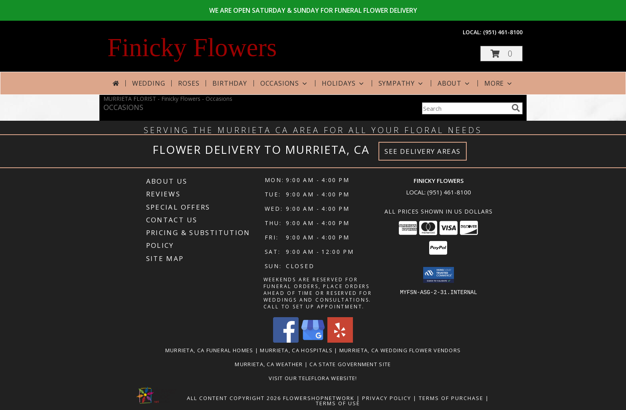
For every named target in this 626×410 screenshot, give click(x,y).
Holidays (343, 83)
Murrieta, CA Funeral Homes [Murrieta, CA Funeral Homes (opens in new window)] (209, 350)
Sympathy (401, 83)
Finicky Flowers (192, 47)
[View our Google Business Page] (313, 340)
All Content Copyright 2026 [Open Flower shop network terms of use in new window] (234, 398)
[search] (515, 108)
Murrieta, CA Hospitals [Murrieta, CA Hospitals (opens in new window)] (296, 350)
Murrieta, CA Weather (269, 364)
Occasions (284, 83)
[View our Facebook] (286, 340)
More (498, 83)
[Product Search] (465, 108)
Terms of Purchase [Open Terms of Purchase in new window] (451, 398)
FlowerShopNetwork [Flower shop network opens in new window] (319, 398)
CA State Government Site (350, 364)
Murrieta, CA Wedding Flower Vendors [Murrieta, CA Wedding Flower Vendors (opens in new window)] (400, 350)
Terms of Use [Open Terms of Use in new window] (338, 403)
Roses (188, 83)
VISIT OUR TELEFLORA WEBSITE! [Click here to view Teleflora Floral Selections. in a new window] (313, 378)
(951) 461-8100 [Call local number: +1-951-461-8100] (503, 32)
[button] (501, 53)
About (454, 83)
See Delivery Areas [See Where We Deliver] (422, 151)
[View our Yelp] (340, 340)
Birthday (229, 83)
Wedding (148, 83)
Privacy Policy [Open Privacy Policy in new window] (386, 398)
